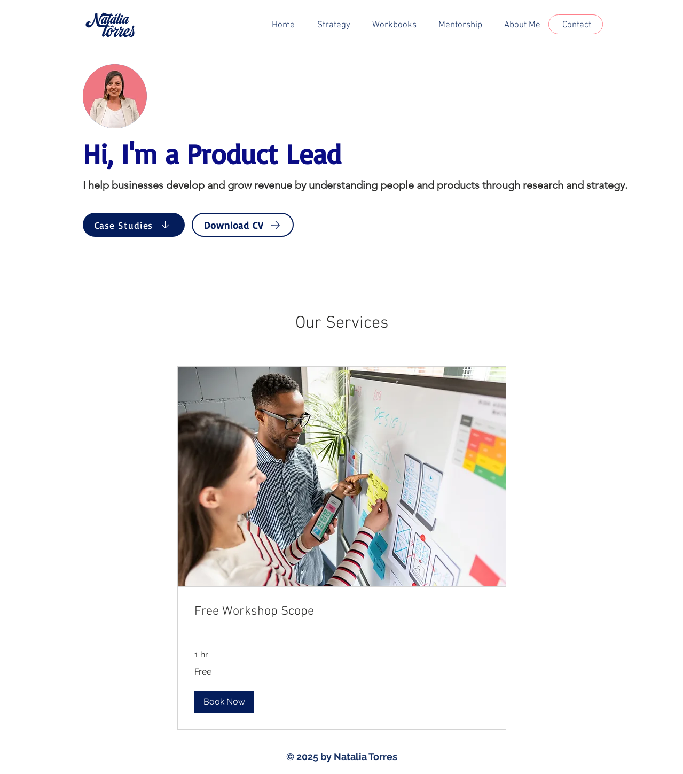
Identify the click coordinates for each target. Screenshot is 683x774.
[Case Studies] (134, 225)
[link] (341, 612)
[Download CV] (243, 225)
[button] (224, 702)
